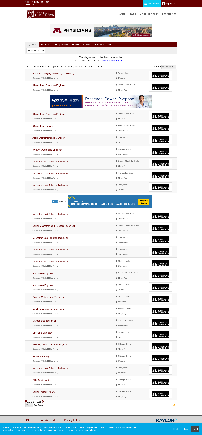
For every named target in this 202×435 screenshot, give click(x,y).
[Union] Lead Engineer (43, 126)
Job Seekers (151, 3)
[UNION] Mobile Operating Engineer (50, 344)
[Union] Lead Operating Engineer (48, 85)
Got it (195, 429)
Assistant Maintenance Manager (48, 138)
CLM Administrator (41, 380)
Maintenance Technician (44, 321)
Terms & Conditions (49, 420)
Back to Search (36, 50)
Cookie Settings (181, 429)
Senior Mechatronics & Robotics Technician (53, 226)
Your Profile (149, 14)
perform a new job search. (114, 60)
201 (39, 401)
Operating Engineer (42, 333)
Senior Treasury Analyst (44, 392)
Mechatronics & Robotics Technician (50, 161)
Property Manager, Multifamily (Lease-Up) (53, 73)
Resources (169, 14)
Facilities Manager (41, 356)
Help (30, 420)
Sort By (157, 66)
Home (122, 14)
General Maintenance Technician (48, 297)
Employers (168, 3)
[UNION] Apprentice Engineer (47, 150)
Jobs (133, 14)
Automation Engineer (42, 273)
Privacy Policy (72, 420)
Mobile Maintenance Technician (48, 309)
